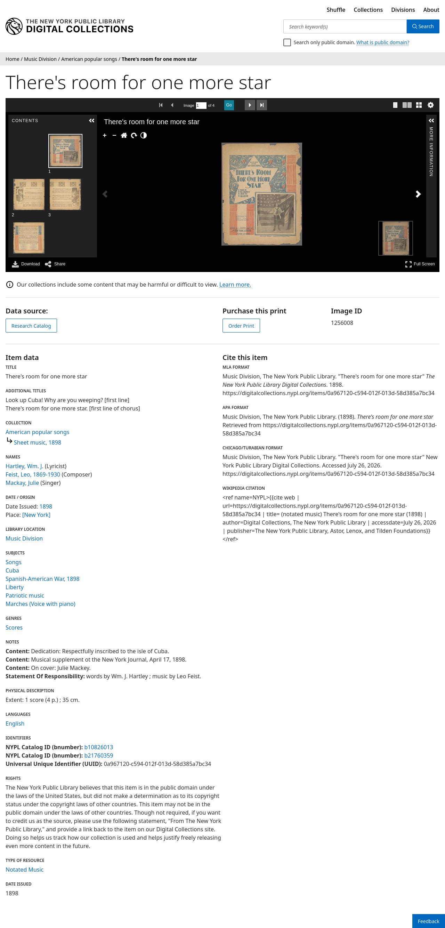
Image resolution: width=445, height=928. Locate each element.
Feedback (428, 921)
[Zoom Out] (114, 135)
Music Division (24, 538)
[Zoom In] (105, 135)
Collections (368, 10)
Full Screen (420, 264)
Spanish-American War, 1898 (43, 579)
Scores (14, 627)
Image (189, 105)
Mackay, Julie (22, 483)
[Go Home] (124, 135)
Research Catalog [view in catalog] (31, 325)
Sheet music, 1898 (37, 442)
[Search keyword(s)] (345, 26)
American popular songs (38, 432)
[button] (91, 120)
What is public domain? (382, 42)
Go (229, 105)
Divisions (403, 10)
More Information (431, 130)
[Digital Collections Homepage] (69, 26)
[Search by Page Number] (201, 105)
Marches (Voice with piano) (40, 604)
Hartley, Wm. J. (24, 466)
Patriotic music (25, 595)
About (431, 10)
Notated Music (24, 869)
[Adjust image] (143, 135)
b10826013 (98, 747)
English (15, 723)
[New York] (36, 515)
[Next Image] (418, 194)
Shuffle (336, 10)
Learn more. (235, 284)
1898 (46, 506)
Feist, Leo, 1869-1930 (33, 474)
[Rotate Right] (134, 135)
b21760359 (98, 755)
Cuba (12, 570)
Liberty (15, 587)
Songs (14, 562)
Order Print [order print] (241, 325)
